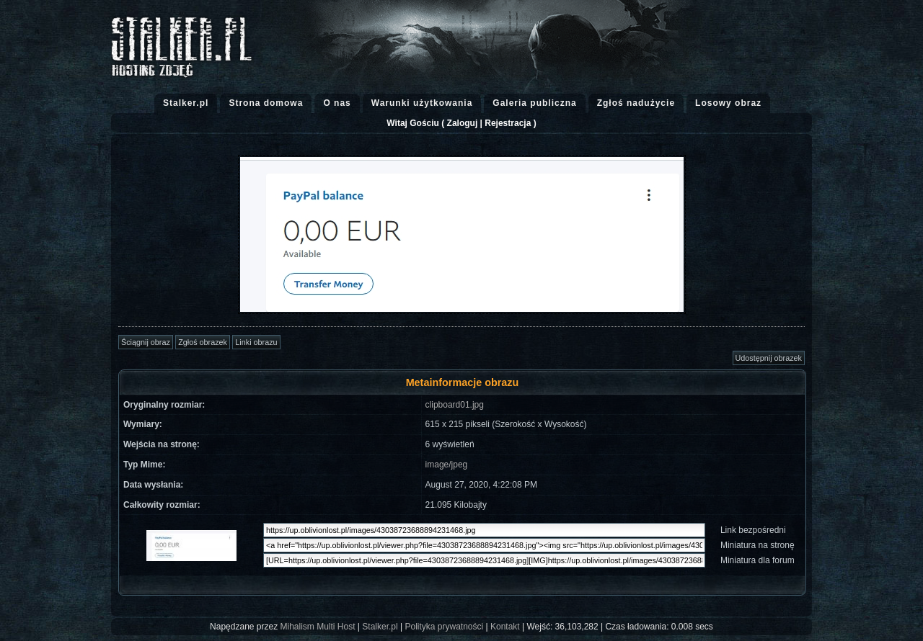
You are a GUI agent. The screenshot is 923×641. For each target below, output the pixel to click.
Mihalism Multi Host (318, 627)
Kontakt (505, 627)
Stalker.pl (185, 103)
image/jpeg (446, 465)
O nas (336, 103)
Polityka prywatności (444, 627)
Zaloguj (462, 123)
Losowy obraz (728, 103)
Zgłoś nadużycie (636, 103)
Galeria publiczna (534, 103)
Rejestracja (508, 123)
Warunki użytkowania (422, 103)
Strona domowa (266, 103)
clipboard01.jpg (454, 405)
